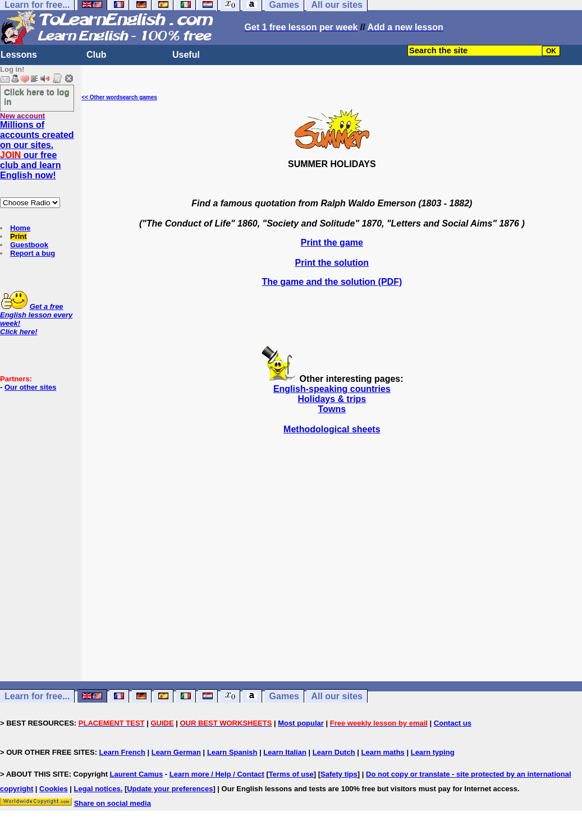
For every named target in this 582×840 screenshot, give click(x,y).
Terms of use (291, 774)
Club (96, 54)
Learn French (122, 752)
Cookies (53, 788)
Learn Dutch (334, 752)
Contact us (452, 723)
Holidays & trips (331, 399)
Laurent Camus (136, 774)
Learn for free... (37, 696)
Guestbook (29, 245)
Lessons (19, 54)
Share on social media (112, 803)
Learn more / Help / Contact (216, 774)
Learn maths (383, 752)
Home (20, 228)
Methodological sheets (331, 429)
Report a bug (32, 253)
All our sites (337, 696)
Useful (186, 54)
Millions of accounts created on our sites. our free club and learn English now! (37, 150)
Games (284, 696)
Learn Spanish (232, 752)
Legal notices (97, 788)
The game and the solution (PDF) (332, 282)
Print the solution (332, 262)
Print (18, 236)
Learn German (176, 752)
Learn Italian (284, 752)
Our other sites (30, 387)
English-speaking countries (332, 389)
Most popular (301, 723)
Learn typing (433, 752)
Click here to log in (37, 96)
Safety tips (339, 774)
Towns (332, 409)
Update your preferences (170, 788)
